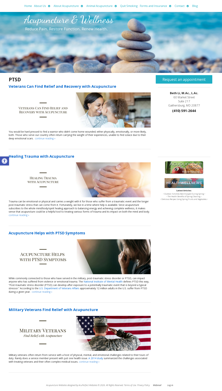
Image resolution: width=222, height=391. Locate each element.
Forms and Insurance (153, 6)
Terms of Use (130, 385)
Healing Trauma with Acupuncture (41, 156)
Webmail (157, 385)
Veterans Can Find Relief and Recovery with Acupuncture (62, 86)
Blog (195, 6)
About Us (40, 6)
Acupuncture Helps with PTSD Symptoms (47, 233)
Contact (180, 6)
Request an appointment (184, 79)
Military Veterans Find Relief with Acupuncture (53, 309)
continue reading (45, 138)
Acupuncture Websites (56, 385)
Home (28, 6)
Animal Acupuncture (99, 6)
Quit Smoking (129, 6)
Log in (170, 385)
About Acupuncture (66, 6)
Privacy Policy (143, 385)
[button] (4, 160)
